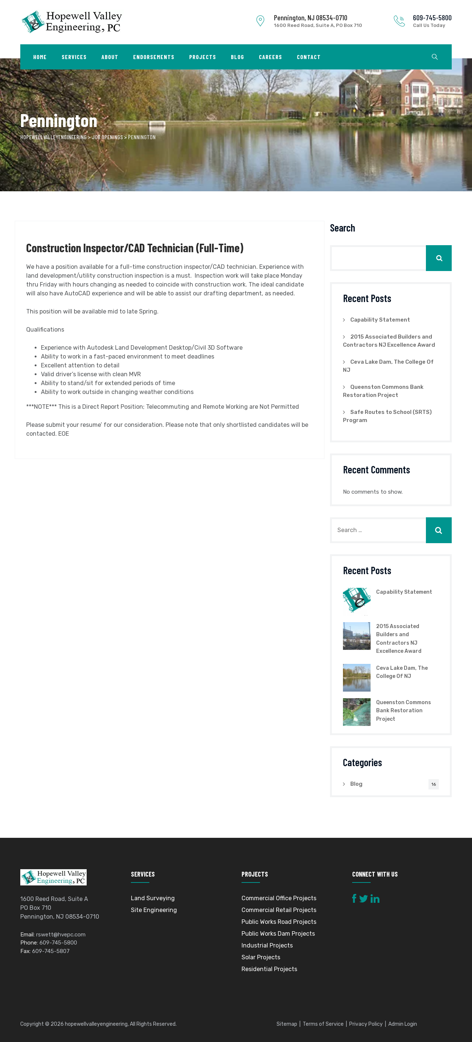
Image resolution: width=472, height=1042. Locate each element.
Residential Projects (269, 969)
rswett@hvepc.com (61, 934)
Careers (270, 56)
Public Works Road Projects (279, 921)
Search (342, 227)
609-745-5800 (432, 17)
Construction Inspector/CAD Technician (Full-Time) (134, 247)
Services (74, 56)
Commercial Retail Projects (279, 910)
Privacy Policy (366, 1024)
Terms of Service (323, 1024)
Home (40, 56)
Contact (309, 56)
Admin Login (402, 1024)
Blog (237, 56)
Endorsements (153, 56)
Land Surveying (153, 898)
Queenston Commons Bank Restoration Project (403, 710)
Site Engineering (154, 910)
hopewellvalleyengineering (96, 1024)
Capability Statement (380, 319)
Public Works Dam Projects (278, 933)
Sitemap (287, 1024)
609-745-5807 (51, 951)
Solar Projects (261, 957)
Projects (202, 56)
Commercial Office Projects (279, 898)
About (109, 56)
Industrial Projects (267, 945)
